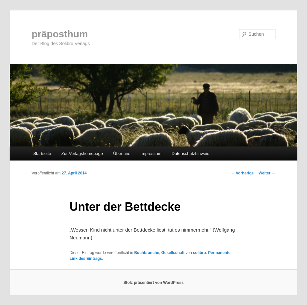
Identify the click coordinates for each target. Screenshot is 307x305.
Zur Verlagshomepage (82, 153)
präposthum (60, 34)
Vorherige (242, 173)
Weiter (267, 173)
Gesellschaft (173, 252)
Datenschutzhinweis (190, 153)
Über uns (121, 153)
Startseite (42, 153)
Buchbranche (146, 252)
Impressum (151, 153)
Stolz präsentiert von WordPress (153, 282)
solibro (199, 252)
